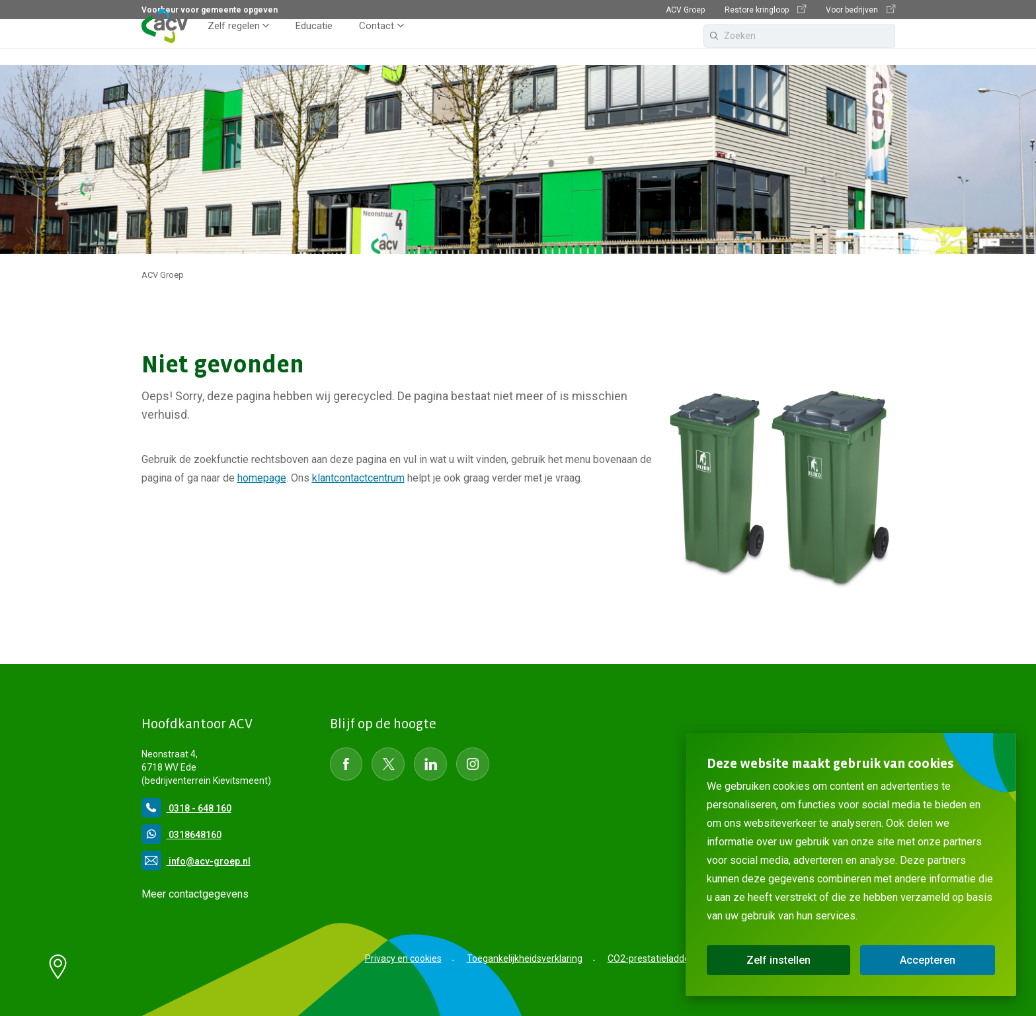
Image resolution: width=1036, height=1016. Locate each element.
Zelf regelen (234, 42)
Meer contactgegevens (195, 894)
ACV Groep (685, 10)
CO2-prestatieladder (650, 958)
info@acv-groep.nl (196, 861)
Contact (376, 42)
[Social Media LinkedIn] (430, 764)
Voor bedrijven (860, 10)
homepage (261, 478)
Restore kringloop (765, 10)
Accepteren (927, 960)
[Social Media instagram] (472, 764)
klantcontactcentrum (358, 478)
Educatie (314, 42)
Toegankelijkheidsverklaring (524, 958)
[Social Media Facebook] (346, 764)
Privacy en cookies (403, 958)
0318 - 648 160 (186, 808)
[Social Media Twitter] (388, 764)
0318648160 (181, 834)
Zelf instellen (778, 960)
